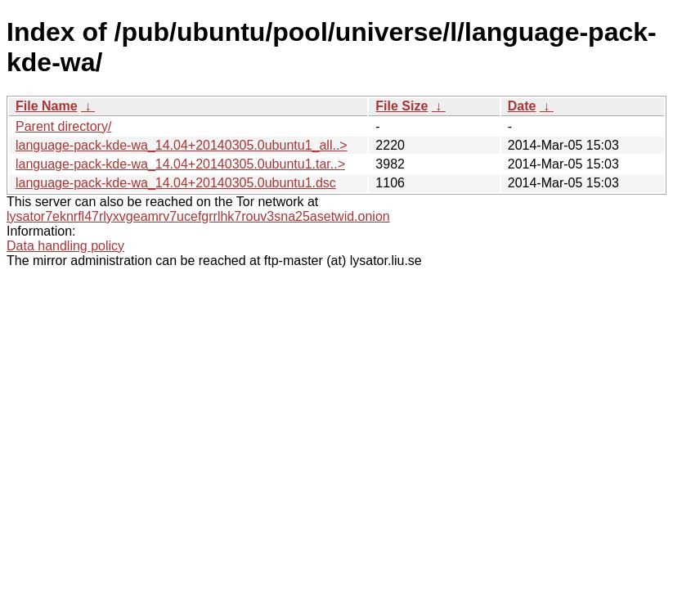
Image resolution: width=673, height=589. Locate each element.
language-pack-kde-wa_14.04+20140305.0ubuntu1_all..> (182, 145)
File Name (47, 106)
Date (522, 106)
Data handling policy (65, 246)
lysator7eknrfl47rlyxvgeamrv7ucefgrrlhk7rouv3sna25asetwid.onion (198, 216)
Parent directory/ (63, 126)
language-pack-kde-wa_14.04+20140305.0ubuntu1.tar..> (180, 164)
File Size (401, 106)
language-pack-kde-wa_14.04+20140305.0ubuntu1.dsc (176, 183)
